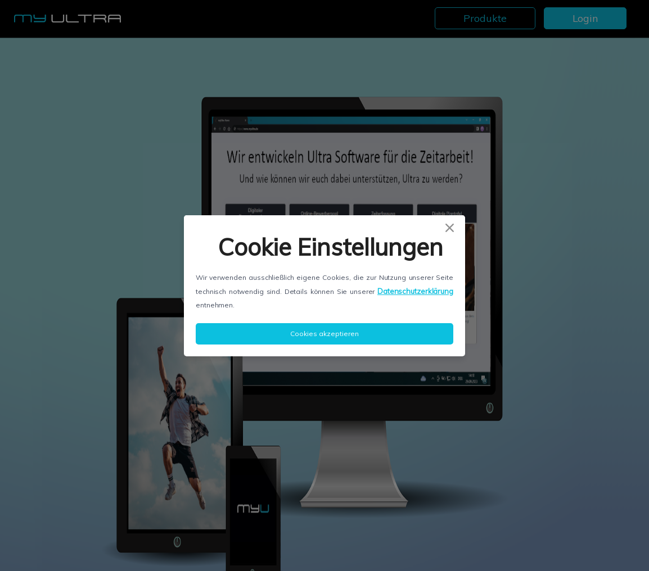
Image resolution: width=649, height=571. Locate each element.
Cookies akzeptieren (324, 333)
